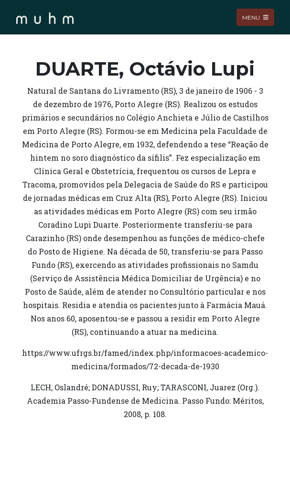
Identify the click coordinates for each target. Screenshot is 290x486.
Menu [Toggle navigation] (255, 17)
